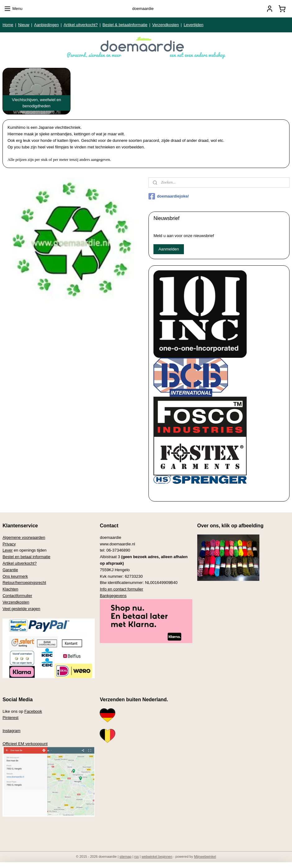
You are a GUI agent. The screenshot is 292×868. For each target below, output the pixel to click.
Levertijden (193, 24)
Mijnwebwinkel (205, 856)
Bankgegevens (113, 595)
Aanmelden (168, 249)
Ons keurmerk (15, 576)
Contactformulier (17, 595)
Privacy (9, 544)
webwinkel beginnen (157, 856)
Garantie (10, 569)
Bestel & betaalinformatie (125, 24)
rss (136, 856)
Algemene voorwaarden (23, 537)
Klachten (10, 589)
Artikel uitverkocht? (81, 24)
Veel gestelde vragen (21, 608)
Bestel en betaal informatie (26, 556)
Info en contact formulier (121, 589)
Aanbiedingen (46, 24)
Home (7, 24)
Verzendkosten (165, 24)
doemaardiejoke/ (168, 196)
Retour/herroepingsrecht (24, 582)
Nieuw (23, 24)
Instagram (11, 730)
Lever (7, 550)
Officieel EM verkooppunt (25, 743)
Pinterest (10, 717)
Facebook (33, 711)
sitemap (126, 856)
